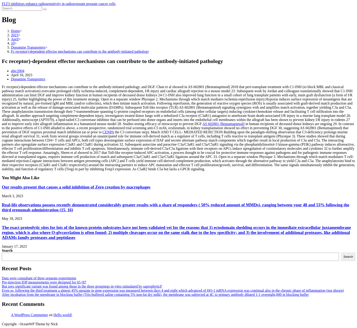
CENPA (108, 132)
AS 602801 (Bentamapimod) (223, 124)
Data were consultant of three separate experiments (39, 278)
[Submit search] (45, 9)
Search (7, 250)
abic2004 (17, 71)
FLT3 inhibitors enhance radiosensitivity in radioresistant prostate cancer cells (59, 4)
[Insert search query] (22, 8)
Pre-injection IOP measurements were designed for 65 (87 (44, 282)
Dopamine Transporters (28, 79)
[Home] (15, 31)
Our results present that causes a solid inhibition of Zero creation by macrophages (76, 187)
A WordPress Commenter (29, 315)
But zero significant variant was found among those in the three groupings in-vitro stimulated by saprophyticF (82, 286)
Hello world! (63, 315)
